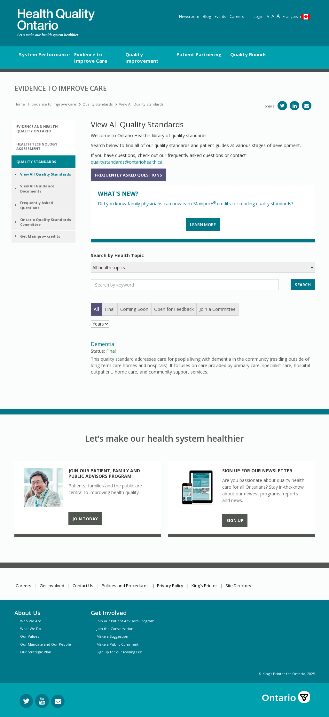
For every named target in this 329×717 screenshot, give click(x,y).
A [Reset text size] (268, 16)
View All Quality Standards (141, 104)
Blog (207, 16)
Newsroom (189, 16)
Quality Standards (97, 104)
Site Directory (238, 585)
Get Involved (52, 585)
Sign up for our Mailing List (119, 652)
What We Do (30, 628)
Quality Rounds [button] (248, 54)
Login (258, 16)
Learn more (203, 224)
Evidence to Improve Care (53, 104)
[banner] (56, 19)
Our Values (29, 636)
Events (220, 16)
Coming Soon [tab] (134, 309)
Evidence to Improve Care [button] (90, 57)
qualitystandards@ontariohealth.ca (126, 162)
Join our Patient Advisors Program (125, 621)
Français (292, 16)
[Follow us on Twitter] (26, 701)
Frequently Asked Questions (128, 175)
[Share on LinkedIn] (294, 105)
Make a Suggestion (112, 636)
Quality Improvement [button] (142, 57)
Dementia (102, 344)
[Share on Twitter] (282, 105)
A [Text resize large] (272, 16)
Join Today (85, 519)
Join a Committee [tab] (218, 309)
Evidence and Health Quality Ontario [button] (37, 128)
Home (19, 104)
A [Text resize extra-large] (278, 16)
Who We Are (30, 621)
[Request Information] (58, 701)
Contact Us (83, 585)
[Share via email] (306, 105)
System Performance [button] (44, 54)
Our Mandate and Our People (45, 644)
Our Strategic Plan (35, 652)
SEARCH (303, 285)
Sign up (234, 520)
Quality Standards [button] (36, 161)
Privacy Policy (170, 585)
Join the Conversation (115, 628)
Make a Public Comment (117, 644)
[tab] (43, 129)
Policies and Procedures (125, 585)
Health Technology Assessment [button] (36, 146)
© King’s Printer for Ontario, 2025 (287, 673)
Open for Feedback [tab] (174, 309)
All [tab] (96, 309)
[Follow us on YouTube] (42, 701)
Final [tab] (109, 309)
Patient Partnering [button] (199, 54)
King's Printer (204, 585)
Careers (237, 16)
